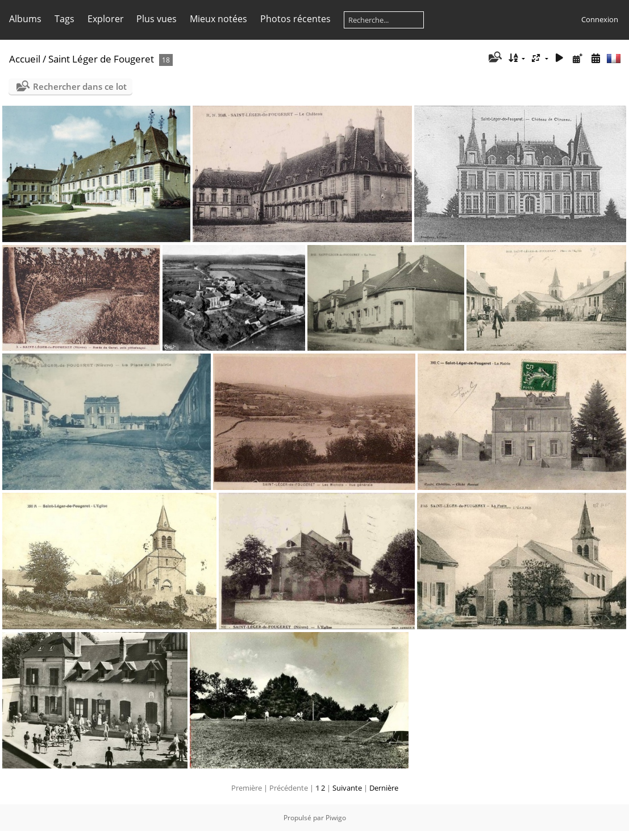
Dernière (383, 788)
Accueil (24, 58)
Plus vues (156, 19)
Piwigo (336, 817)
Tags (64, 19)
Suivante (347, 788)
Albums (25, 19)
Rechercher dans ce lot (80, 86)
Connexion (599, 19)
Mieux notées (218, 19)
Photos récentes (295, 19)
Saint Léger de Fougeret (101, 58)
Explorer (106, 19)
